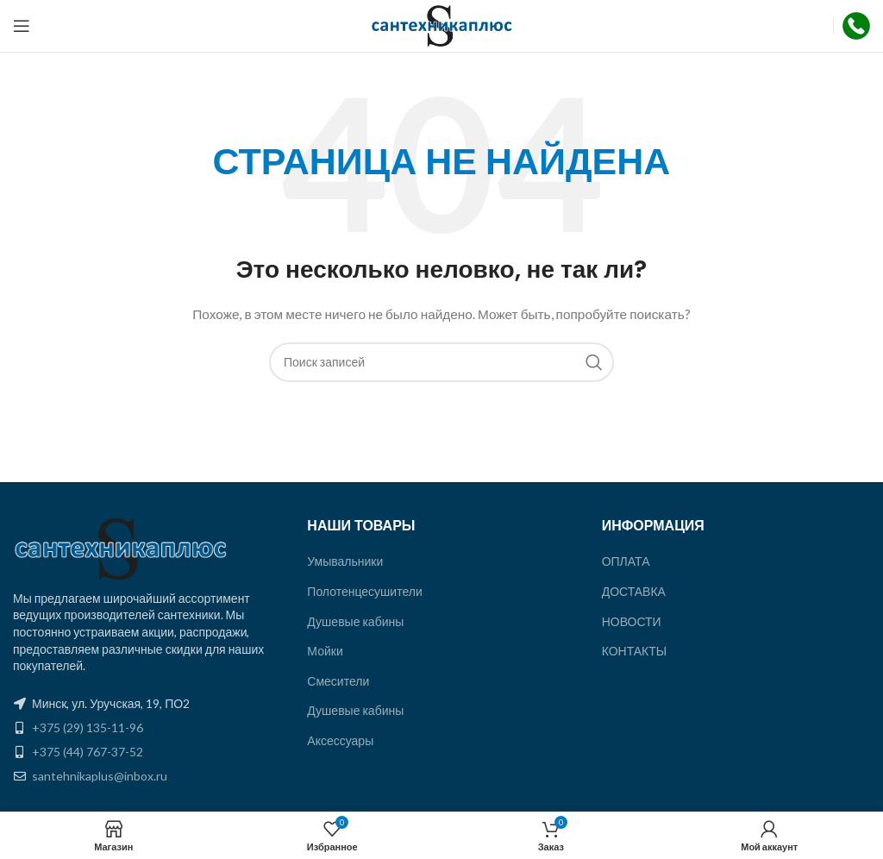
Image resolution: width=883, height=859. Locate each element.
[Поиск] (441, 362)
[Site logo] (442, 24)
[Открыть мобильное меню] (21, 26)
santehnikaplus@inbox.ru (99, 775)
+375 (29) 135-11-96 (87, 727)
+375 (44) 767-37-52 (87, 751)
